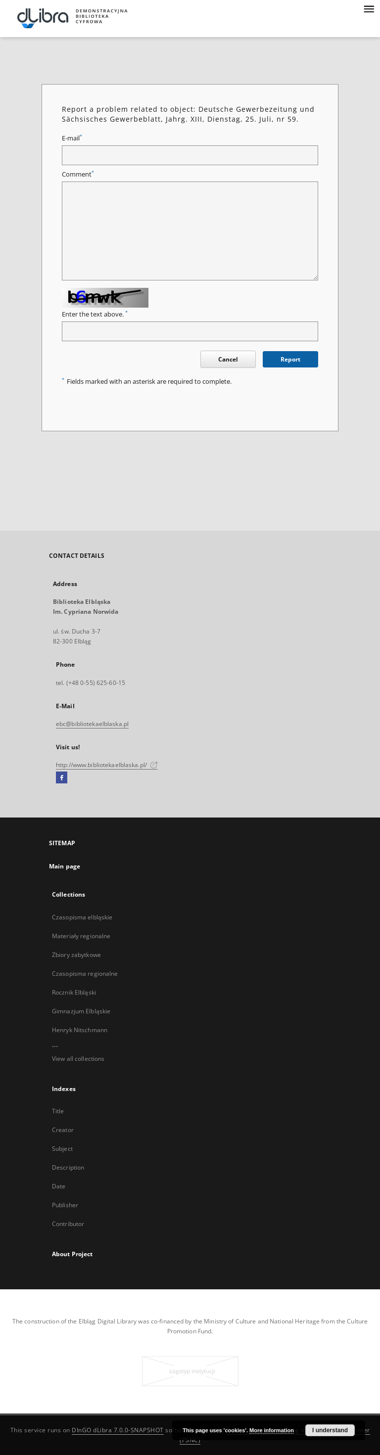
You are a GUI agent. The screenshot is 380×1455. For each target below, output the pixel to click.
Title (58, 1111)
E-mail (72, 138)
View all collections (78, 1058)
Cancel (228, 359)
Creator (63, 1130)
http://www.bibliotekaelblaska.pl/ (107, 765)
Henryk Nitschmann (79, 1030)
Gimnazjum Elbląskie (81, 1011)
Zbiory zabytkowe (76, 955)
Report (290, 359)
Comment (78, 174)
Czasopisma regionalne (85, 973)
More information (271, 1430)
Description (68, 1167)
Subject (62, 1148)
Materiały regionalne (81, 936)
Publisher (65, 1205)
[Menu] (369, 8)
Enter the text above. (95, 314)
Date (58, 1186)
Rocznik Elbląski (74, 992)
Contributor (68, 1224)
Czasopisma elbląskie (82, 917)
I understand (330, 1430)
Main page (64, 866)
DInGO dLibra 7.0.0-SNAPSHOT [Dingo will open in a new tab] (118, 1430)
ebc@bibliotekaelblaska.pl (92, 724)
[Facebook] (61, 777)
